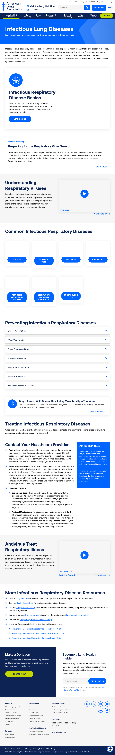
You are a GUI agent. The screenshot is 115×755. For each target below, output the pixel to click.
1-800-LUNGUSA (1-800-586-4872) (64, 723)
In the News (9, 721)
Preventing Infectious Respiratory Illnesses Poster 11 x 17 (37, 629)
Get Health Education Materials (39, 734)
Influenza (71, 259)
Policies (20, 749)
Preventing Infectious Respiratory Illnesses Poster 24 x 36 (38, 633)
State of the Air (57, 707)
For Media (8, 731)
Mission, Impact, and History (14, 707)
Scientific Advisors (11, 713)
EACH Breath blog (25, 603)
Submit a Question (58, 726)
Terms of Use (10, 749)
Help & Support (102, 2)
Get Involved (34, 703)
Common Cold (43, 260)
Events (71, 2)
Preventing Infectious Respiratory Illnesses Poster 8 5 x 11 (37, 638)
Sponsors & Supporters (37, 721)
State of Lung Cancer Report (61, 710)
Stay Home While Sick (17, 358)
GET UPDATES (97, 681)
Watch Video (66, 210)
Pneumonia (98, 259)
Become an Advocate (36, 716)
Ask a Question (35, 10)
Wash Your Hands (16, 340)
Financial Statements (12, 718)
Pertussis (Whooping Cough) (17, 297)
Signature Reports (58, 703)
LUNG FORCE (90, 2)
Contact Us (56, 719)
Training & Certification (36, 732)
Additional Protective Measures (21, 385)
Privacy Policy (38, 749)
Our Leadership (10, 710)
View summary (97, 412)
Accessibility (110, 749)
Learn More (20, 119)
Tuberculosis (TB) (71, 296)
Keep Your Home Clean (18, 367)
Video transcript (103, 575)
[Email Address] (77, 681)
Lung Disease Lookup (25, 607)
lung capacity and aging (77, 615)
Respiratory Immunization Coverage (36, 619)
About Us (8, 703)
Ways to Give (33, 713)
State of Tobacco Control (60, 713)
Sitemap (28, 749)
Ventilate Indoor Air (16, 376)
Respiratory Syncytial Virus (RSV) (44, 297)
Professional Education (37, 728)
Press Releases (10, 737)
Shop (77, 2)
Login (111, 2)
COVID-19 (17, 259)
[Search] (87, 7)
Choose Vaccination (17, 331)
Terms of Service (76, 690)
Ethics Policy (50, 749)
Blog (82, 2)
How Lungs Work (33, 615)
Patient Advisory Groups (13, 716)
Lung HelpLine (22, 598)
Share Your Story (34, 718)
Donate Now (19, 674)
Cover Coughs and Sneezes (20, 349)
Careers (7, 724)
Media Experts (9, 734)
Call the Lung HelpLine (41, 6)
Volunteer (32, 710)
